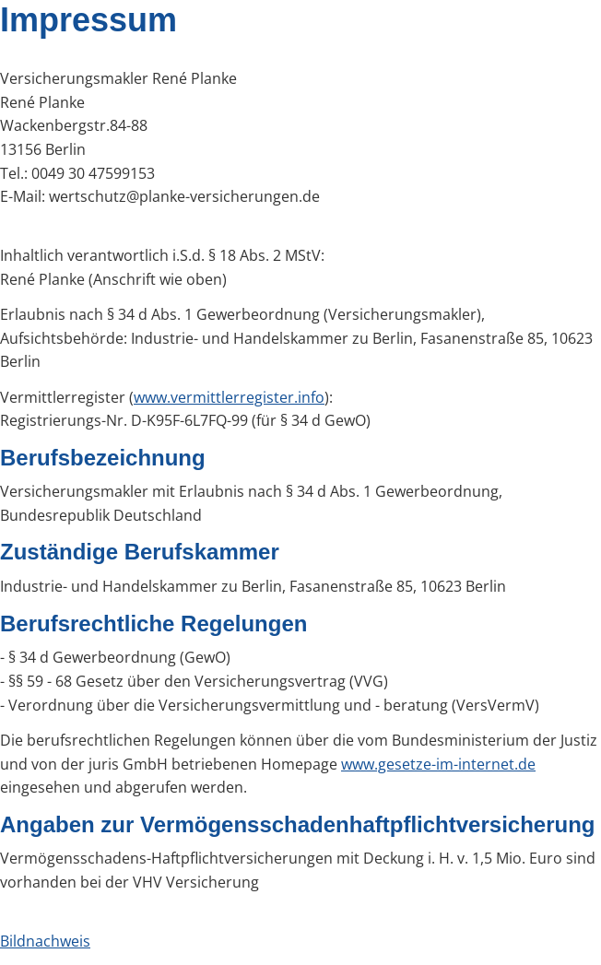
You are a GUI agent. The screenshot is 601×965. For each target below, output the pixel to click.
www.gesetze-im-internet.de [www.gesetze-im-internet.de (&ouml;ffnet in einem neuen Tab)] (438, 764)
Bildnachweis (45, 941)
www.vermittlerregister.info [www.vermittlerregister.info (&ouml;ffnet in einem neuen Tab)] (229, 397)
